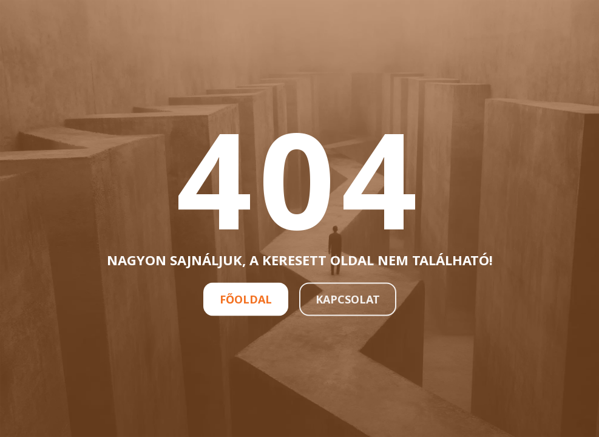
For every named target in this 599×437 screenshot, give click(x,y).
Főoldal (246, 298)
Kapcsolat (348, 298)
